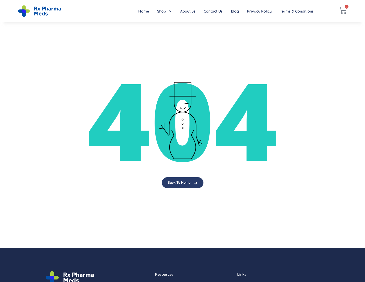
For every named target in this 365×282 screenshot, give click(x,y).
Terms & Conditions (297, 11)
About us (188, 11)
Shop (164, 11)
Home (143, 11)
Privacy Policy (259, 11)
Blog (235, 11)
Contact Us (213, 11)
